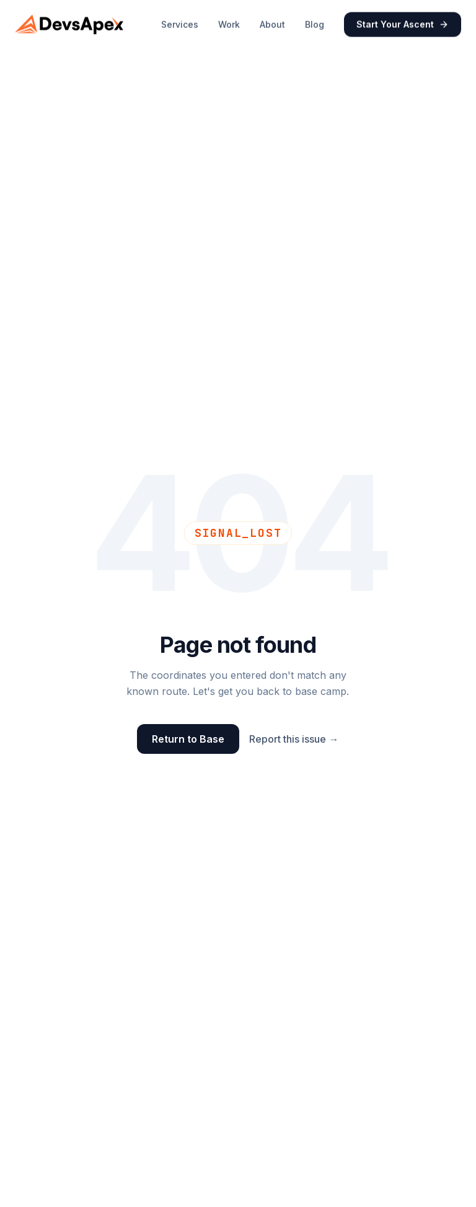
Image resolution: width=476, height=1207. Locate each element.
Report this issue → (293, 739)
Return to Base (188, 739)
